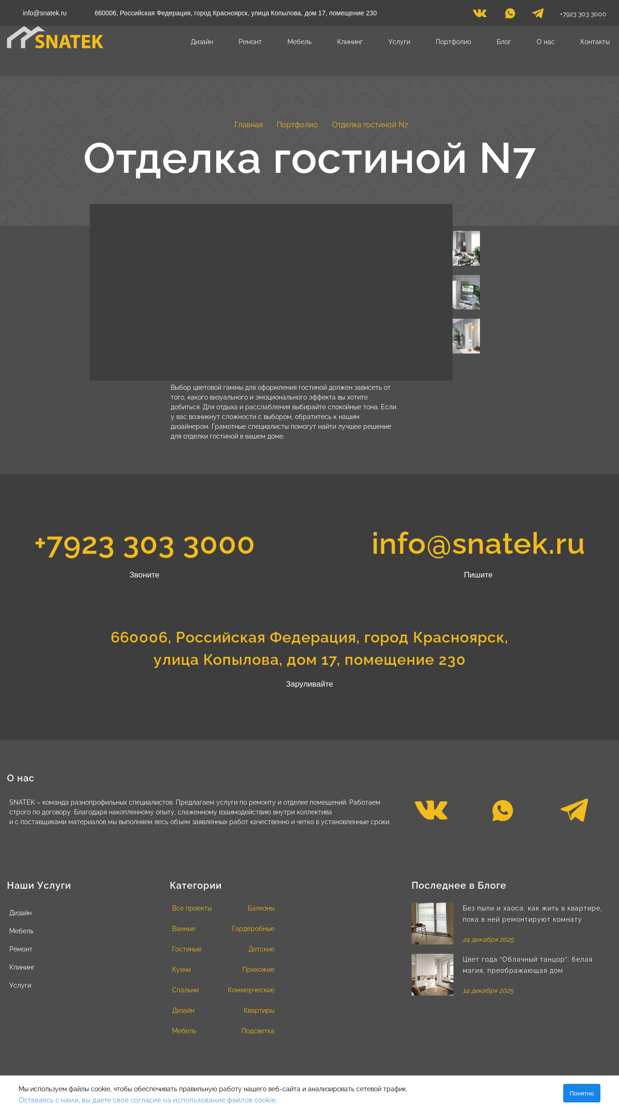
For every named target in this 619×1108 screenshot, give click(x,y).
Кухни (181, 969)
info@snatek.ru (45, 13)
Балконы (261, 908)
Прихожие (258, 969)
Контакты (595, 42)
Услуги (399, 42)
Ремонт (250, 42)
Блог (504, 42)
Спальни (185, 990)
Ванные (183, 928)
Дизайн (202, 42)
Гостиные (186, 949)
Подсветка (257, 1031)
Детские (261, 949)
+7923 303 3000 (583, 14)
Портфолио (453, 42)
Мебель (299, 42)
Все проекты (192, 908)
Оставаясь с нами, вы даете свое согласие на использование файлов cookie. (148, 1100)
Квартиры (259, 1010)
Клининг (350, 42)
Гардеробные (253, 928)
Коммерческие (251, 990)
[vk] (479, 16)
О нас (546, 42)
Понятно (582, 1093)
